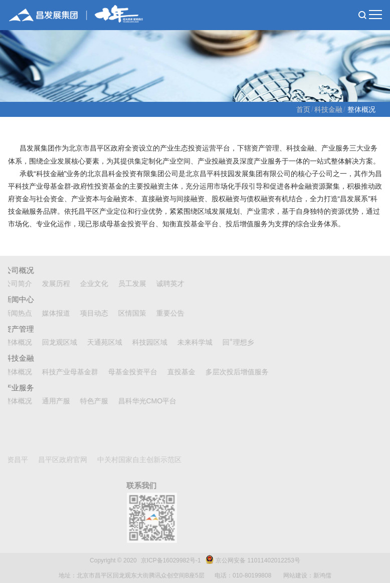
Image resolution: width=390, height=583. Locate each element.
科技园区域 (139, 342)
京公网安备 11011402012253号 (258, 560)
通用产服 (46, 401)
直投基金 (171, 372)
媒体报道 (46, 313)
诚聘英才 (160, 283)
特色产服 (84, 401)
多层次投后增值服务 (226, 372)
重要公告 (160, 313)
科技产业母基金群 (60, 372)
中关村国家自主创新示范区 (77, 460)
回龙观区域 (49, 342)
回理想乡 (228, 342)
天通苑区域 (94, 342)
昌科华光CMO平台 (137, 401)
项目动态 (84, 313)
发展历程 (46, 283)
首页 (303, 109)
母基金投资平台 (122, 372)
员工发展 (122, 283)
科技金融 (328, 109)
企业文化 (84, 283)
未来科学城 (184, 342)
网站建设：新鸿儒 (307, 575)
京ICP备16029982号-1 (171, 560)
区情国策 (122, 313)
